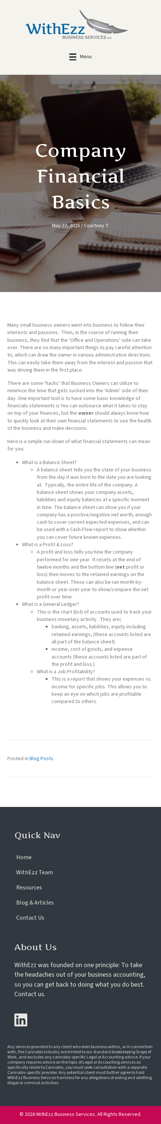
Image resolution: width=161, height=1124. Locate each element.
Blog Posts (41, 758)
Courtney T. (96, 225)
